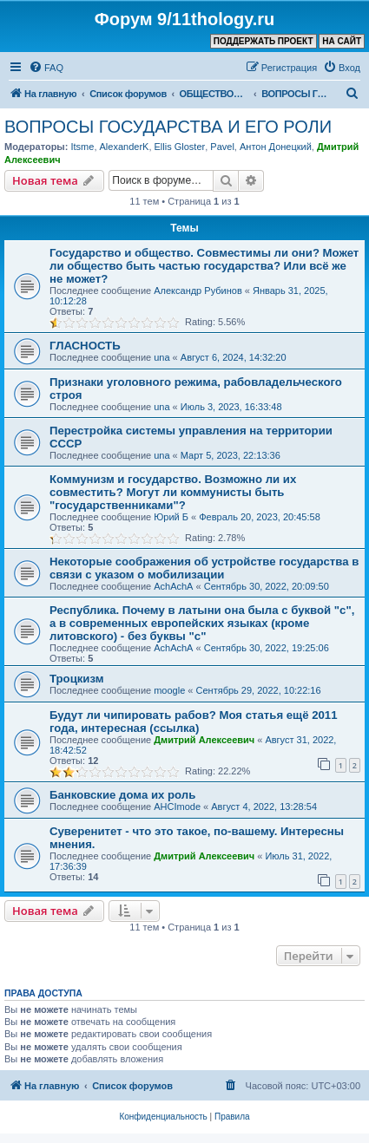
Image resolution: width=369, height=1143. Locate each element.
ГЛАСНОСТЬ (85, 345)
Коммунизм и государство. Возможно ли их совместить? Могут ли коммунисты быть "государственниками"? (172, 492)
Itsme (82, 146)
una (161, 357)
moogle (169, 690)
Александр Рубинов (198, 290)
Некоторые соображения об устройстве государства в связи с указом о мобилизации (204, 568)
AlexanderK (124, 146)
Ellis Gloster (180, 146)
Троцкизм (76, 678)
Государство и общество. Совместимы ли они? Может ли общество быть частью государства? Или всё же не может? (204, 265)
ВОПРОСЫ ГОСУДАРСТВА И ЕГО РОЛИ (168, 126)
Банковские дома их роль (122, 794)
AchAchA (173, 586)
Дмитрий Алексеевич (204, 740)
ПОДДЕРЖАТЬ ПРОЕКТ (263, 41)
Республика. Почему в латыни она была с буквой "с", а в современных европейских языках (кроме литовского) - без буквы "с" (201, 623)
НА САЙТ (341, 41)
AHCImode (177, 806)
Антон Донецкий (276, 146)
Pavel (222, 146)
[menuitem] (46, 67)
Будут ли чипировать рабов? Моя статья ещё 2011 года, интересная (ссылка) (193, 722)
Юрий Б (171, 517)
